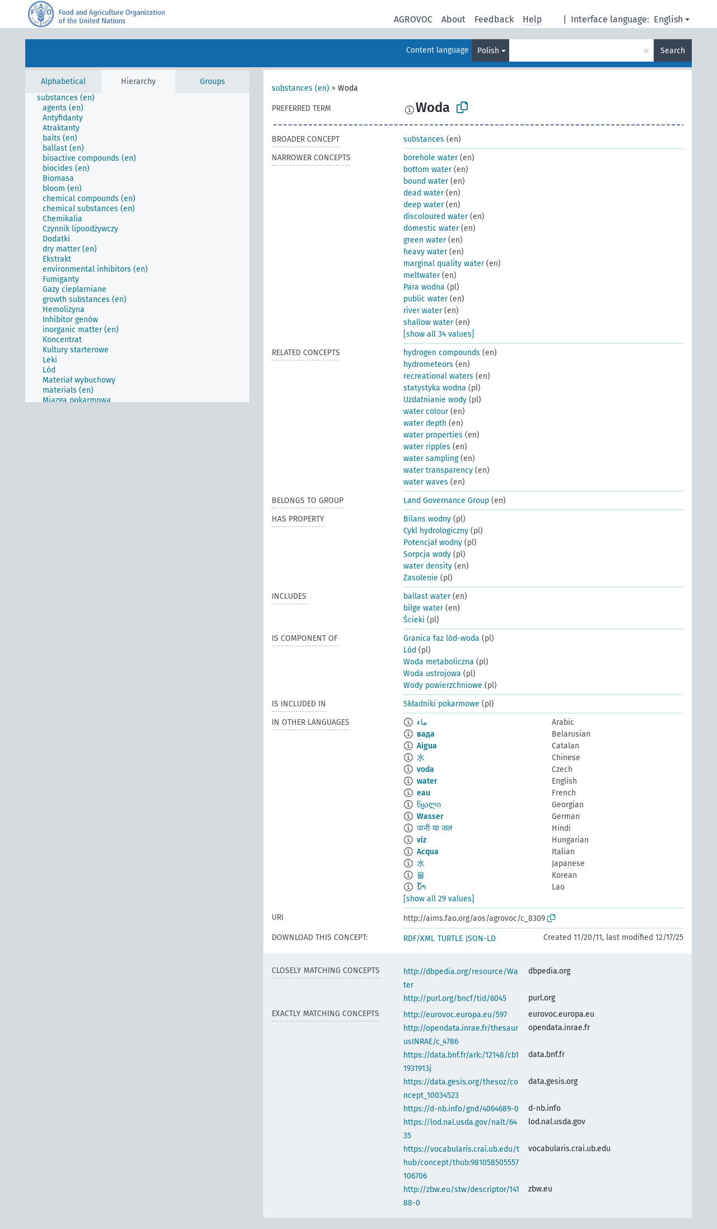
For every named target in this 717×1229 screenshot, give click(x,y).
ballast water (426, 596)
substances (423, 139)
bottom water (427, 169)
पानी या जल (434, 828)
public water (425, 299)
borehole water (430, 157)
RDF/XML (419, 938)
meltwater (421, 275)
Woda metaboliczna (438, 662)
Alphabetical (63, 81)
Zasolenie (420, 578)
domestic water (431, 228)
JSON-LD (480, 938)
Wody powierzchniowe (442, 685)
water (427, 781)
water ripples (426, 446)
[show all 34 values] (438, 334)
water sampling (430, 458)
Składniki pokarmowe (441, 704)
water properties (433, 435)
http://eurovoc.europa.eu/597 (455, 1014)
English (668, 19)
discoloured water (435, 216)
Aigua (427, 746)
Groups (212, 81)
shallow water (428, 322)
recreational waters (438, 376)
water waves (425, 482)
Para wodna (424, 287)
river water (422, 310)
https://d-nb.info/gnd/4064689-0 (461, 1109)
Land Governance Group (446, 500)
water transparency (438, 470)
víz (421, 840)
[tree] (137, 247)
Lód (409, 650)
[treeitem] (70, 98)
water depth (424, 423)
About (453, 19)
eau (423, 793)
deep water (423, 205)
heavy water (425, 252)
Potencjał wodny (432, 542)
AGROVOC (413, 19)
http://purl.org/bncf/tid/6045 (454, 998)
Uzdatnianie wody (435, 399)
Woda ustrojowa (432, 673)
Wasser (430, 816)
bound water (425, 181)
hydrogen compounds (441, 352)
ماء (422, 722)
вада (426, 734)
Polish (488, 50)
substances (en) (300, 88)
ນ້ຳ (421, 887)
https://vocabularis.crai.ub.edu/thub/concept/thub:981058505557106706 (461, 1162)
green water (424, 240)
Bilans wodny (427, 519)
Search (672, 50)
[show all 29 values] (438, 899)
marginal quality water (443, 263)
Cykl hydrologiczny (435, 531)
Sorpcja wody (427, 554)
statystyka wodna (434, 388)
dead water (423, 193)
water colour (425, 411)
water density (427, 566)
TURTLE (450, 938)
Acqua (428, 851)
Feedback (494, 19)
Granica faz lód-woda (441, 638)
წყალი (429, 804)
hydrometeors (428, 364)
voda (425, 769)
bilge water (423, 608)
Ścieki (414, 620)
